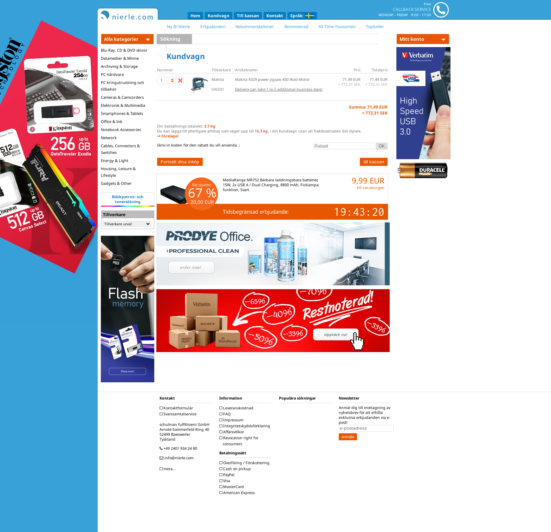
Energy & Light (114, 160)
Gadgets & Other (116, 183)
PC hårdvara (112, 74)
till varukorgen (370, 187)
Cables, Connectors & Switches (120, 149)
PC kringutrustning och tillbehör (122, 86)
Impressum (232, 419)
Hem (195, 16)
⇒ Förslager (168, 136)
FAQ (226, 413)
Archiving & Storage (119, 66)
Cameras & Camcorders (122, 97)
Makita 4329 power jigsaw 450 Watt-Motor (272, 79)
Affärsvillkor (232, 431)
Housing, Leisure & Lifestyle (118, 172)
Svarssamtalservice (178, 413)
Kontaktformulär (177, 408)
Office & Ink (111, 121)
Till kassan (248, 16)
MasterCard (232, 486)
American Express (238, 492)
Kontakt (274, 16)
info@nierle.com (177, 457)
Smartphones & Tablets (122, 113)
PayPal (227, 474)
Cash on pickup (236, 468)
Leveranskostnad (237, 408)
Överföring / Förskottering (245, 462)
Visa (225, 480)
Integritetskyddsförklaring (245, 425)
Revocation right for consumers (239, 440)
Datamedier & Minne (120, 58)
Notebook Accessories (121, 129)
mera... (168, 468)
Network (109, 137)
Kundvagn (218, 16)
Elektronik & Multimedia (123, 105)
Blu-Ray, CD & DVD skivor (124, 50)
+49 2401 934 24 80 (179, 448)
